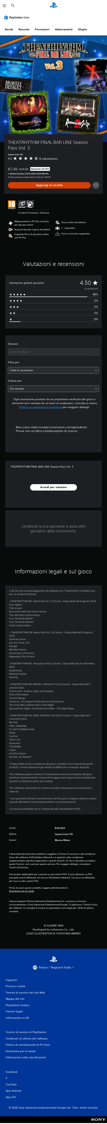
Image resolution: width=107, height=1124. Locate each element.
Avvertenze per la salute (21, 891)
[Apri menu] (4, 5)
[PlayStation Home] (53, 5)
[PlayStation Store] (17, 17)
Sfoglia (82, 29)
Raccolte (24, 29)
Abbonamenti (64, 29)
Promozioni (42, 29)
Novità (9, 29)
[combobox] (53, 352)
